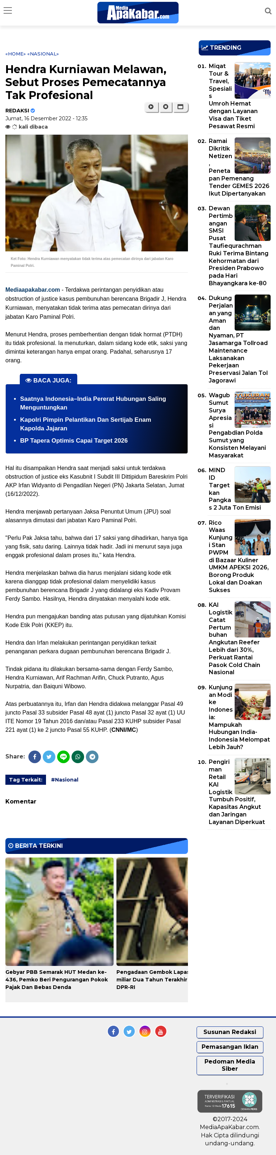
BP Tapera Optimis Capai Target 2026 (74, 440)
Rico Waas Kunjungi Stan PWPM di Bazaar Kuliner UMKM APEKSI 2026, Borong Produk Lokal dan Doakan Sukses (239, 556)
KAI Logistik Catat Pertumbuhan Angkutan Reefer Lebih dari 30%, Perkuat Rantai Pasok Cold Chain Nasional (234, 638)
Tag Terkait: (25, 779)
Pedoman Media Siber (229, 1065)
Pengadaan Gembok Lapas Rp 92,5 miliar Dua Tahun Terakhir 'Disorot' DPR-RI (164, 979)
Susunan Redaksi (229, 1032)
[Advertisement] (237, 877)
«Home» (15, 54)
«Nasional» (43, 54)
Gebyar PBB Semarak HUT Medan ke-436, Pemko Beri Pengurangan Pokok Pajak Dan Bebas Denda (56, 979)
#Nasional (64, 779)
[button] (180, 107)
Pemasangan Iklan (230, 1046)
